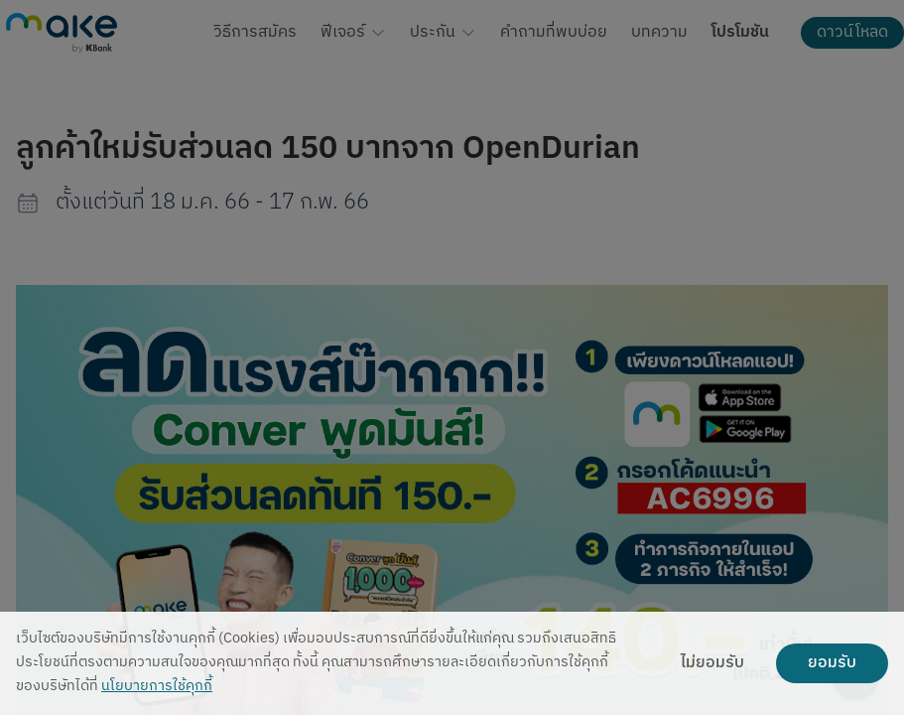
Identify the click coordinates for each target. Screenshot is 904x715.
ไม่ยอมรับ (712, 663)
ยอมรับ (832, 663)
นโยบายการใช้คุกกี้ (156, 686)
